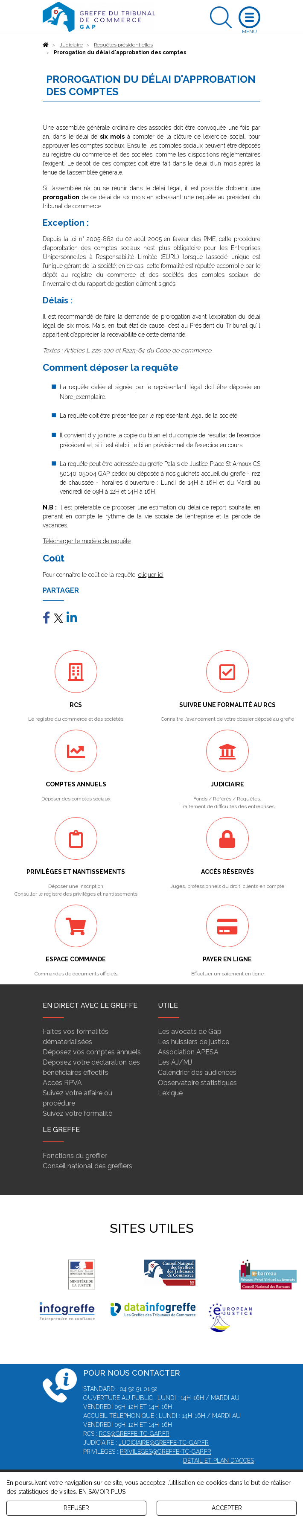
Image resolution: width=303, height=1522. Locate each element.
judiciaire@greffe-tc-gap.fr (164, 1442)
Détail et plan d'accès (218, 1460)
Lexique (170, 1093)
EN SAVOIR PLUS (102, 1491)
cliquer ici (150, 574)
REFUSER (76, 1508)
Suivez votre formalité (77, 1113)
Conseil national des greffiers (87, 1166)
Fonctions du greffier (75, 1156)
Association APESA (188, 1052)
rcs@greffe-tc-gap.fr (134, 1433)
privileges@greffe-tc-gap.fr (165, 1451)
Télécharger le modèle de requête (87, 541)
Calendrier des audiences (197, 1072)
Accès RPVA (62, 1083)
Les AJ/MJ (175, 1062)
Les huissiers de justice (193, 1042)
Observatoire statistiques (197, 1083)
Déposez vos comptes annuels (92, 1052)
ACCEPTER (227, 1508)
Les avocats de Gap (189, 1031)
